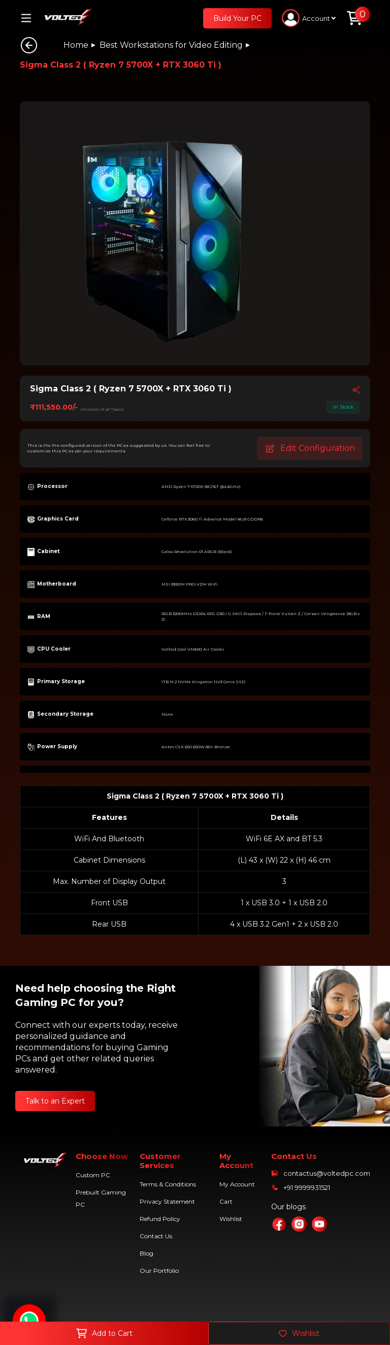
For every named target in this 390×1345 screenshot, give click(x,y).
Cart (226, 1201)
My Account (237, 1184)
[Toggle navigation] (30, 18)
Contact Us (156, 1236)
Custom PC (93, 1175)
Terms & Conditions (168, 1184)
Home (75, 45)
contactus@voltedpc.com (326, 1173)
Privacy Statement (167, 1201)
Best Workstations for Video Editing (171, 45)
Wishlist (230, 1218)
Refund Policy (160, 1218)
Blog (146, 1253)
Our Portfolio (159, 1270)
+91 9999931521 (306, 1187)
